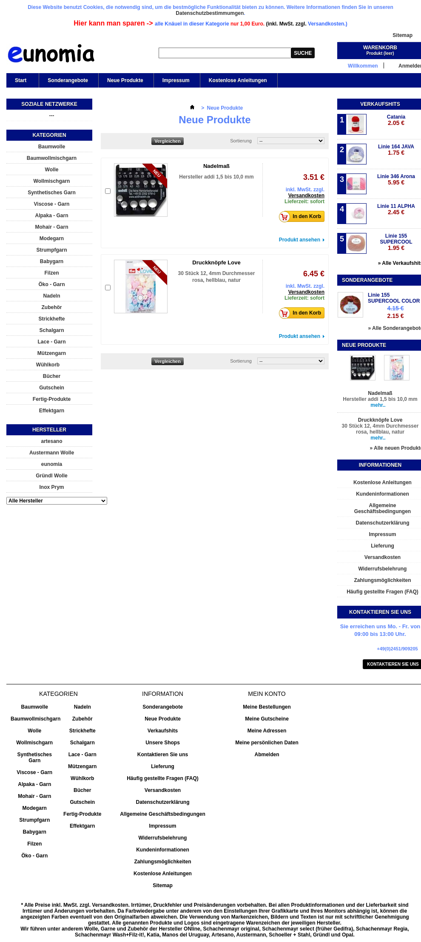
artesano (51, 441)
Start (20, 82)
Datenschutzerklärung (162, 802)
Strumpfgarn (52, 250)
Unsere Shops (162, 743)
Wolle (52, 170)
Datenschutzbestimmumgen (210, 13)
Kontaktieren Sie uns (162, 755)
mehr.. (377, 405)
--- (51, 116)
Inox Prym (51, 487)
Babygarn (51, 261)
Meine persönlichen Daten (267, 743)
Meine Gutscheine (267, 719)
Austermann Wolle (51, 453)
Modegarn (52, 238)
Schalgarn (51, 330)
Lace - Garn (51, 342)
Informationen (380, 465)
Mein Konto (266, 693)
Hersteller (49, 430)
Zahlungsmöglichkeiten (162, 862)
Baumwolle (51, 147)
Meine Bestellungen (267, 707)
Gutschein (51, 388)
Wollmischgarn (52, 181)
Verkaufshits (380, 104)
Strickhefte (51, 319)
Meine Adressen (267, 731)
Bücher (51, 376)
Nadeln (51, 296)
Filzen (51, 273)
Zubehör (52, 307)
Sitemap (402, 35)
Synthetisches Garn (52, 193)
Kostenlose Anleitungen (238, 80)
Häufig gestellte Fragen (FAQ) (163, 778)
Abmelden (266, 755)
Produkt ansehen (299, 240)
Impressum (176, 80)
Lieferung (162, 766)
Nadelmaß (216, 166)
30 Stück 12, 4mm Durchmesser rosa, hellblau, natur (380, 429)
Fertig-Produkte (52, 399)
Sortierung (241, 140)
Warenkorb (380, 48)
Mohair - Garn (51, 227)
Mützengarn (51, 353)
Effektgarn (51, 411)
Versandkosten (306, 196)
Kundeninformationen (162, 850)
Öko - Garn (51, 284)
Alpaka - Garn (51, 215)
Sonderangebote (68, 80)
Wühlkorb (48, 365)
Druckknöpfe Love (216, 262)
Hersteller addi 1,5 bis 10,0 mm (216, 177)
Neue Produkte (125, 80)
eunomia (51, 464)
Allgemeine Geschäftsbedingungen (162, 814)
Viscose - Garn (52, 204)
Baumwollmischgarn (52, 158)
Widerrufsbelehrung (163, 838)
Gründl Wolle (51, 476)
